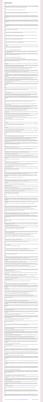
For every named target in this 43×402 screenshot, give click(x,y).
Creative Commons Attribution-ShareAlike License (22, 399)
